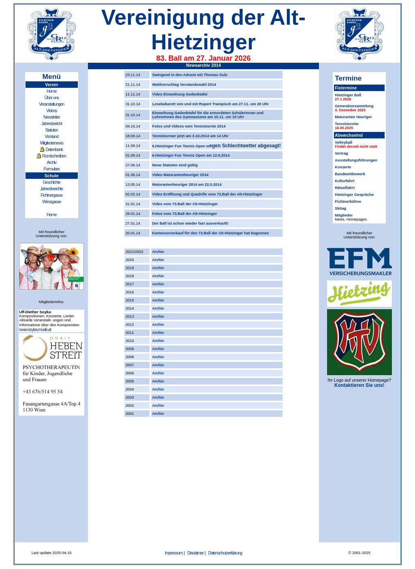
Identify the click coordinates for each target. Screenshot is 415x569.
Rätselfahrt (345, 188)
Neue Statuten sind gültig (175, 165)
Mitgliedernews (51, 142)
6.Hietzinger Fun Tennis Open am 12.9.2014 (191, 155)
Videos (51, 110)
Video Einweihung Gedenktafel (180, 94)
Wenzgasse (51, 201)
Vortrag (341, 153)
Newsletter (51, 117)
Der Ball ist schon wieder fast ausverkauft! (190, 223)
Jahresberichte (51, 188)
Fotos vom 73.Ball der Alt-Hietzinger (184, 214)
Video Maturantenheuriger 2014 (180, 175)
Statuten (51, 129)
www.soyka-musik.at (35, 329)
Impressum (174, 552)
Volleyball (343, 142)
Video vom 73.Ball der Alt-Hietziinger (185, 204)
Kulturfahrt (344, 181)
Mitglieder (344, 215)
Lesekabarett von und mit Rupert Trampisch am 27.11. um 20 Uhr (210, 104)
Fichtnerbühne (348, 202)
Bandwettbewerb (350, 174)
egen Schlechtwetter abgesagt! (245, 146)
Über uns (52, 97)
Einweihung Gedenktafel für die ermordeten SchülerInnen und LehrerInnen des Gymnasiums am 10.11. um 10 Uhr (208, 115)
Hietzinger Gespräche (354, 195)
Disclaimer (195, 552)
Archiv (51, 162)
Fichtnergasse (51, 195)
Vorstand (51, 136)
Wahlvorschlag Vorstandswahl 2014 (184, 85)
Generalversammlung (354, 106)
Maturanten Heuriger (353, 117)
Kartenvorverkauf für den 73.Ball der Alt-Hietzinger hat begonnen (210, 233)
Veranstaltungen (51, 104)
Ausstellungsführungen (356, 160)
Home (51, 91)
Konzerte (343, 167)
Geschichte (51, 182)
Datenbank (54, 149)
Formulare (51, 168)
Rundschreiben (54, 155)
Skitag (340, 208)
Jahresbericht (51, 123)
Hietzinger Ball (348, 95)
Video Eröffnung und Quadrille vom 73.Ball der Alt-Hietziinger (207, 194)
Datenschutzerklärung (225, 552)
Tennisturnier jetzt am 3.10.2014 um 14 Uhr (190, 136)
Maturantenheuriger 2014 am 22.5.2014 (187, 185)
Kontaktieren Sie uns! (359, 385)
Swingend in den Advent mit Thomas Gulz (190, 75)
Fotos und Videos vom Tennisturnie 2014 (189, 126)
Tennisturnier (347, 124)
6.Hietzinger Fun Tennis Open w (181, 146)
